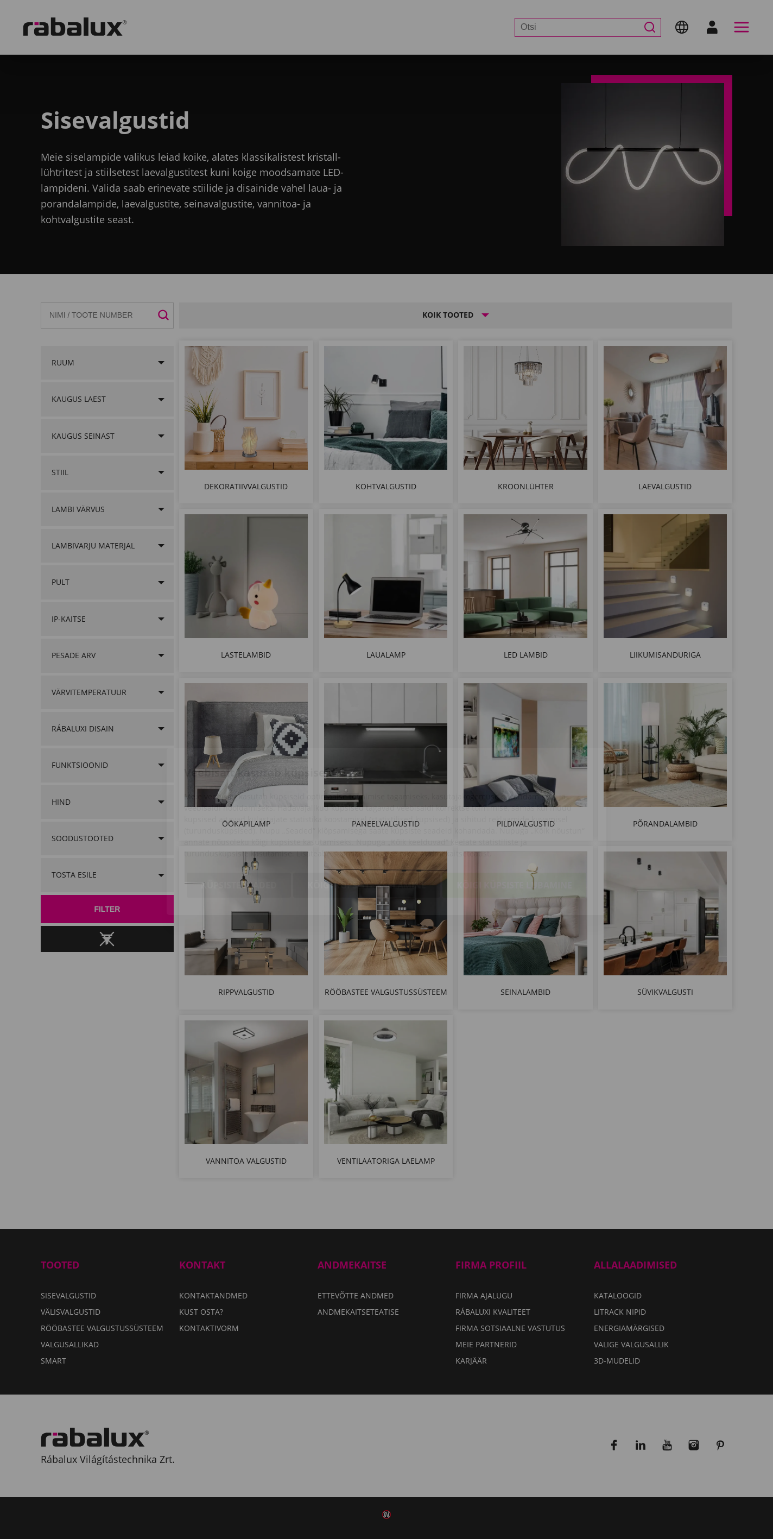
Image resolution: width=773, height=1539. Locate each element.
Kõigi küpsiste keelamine (366, 823)
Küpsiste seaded (239, 823)
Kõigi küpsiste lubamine (514, 823)
